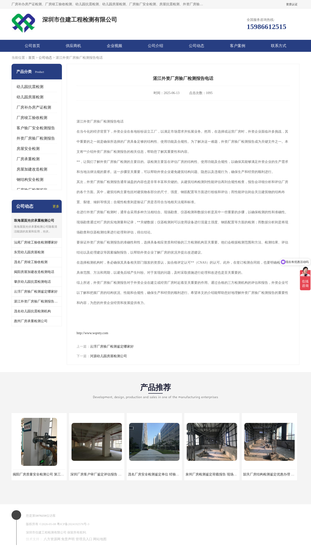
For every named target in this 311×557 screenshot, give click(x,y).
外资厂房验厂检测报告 (36, 138)
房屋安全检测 (28, 149)
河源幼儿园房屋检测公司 (108, 356)
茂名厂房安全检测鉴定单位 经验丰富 (155, 474)
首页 (31, 57)
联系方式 (278, 46)
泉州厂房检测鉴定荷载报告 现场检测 (212, 474)
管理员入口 (84, 539)
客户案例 (237, 46)
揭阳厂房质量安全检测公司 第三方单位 (42, 474)
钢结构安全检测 (30, 180)
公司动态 (196, 46)
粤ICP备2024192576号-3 (73, 524)
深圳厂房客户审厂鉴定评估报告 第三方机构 (102, 474)
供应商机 (73, 46)
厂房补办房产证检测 (34, 107)
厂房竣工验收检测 (32, 118)
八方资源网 (52, 539)
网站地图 (100, 539)
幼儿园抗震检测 (30, 87)
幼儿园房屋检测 (30, 97)
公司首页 (32, 46)
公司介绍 (155, 46)
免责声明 (68, 539)
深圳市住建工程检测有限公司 (46, 532)
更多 (56, 206)
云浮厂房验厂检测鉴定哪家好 (112, 346)
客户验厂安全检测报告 (36, 128)
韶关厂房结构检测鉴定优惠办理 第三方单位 (275, 474)
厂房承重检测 (28, 159)
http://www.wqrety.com (92, 333)
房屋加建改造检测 (32, 169)
